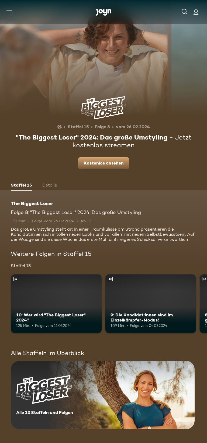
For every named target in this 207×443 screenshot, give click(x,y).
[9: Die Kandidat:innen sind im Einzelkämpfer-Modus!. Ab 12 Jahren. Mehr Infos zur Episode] (150, 303)
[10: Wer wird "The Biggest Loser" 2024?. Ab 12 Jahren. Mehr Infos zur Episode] (56, 303)
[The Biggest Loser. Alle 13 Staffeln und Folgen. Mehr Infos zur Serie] (103, 395)
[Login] (196, 12)
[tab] (21, 186)
